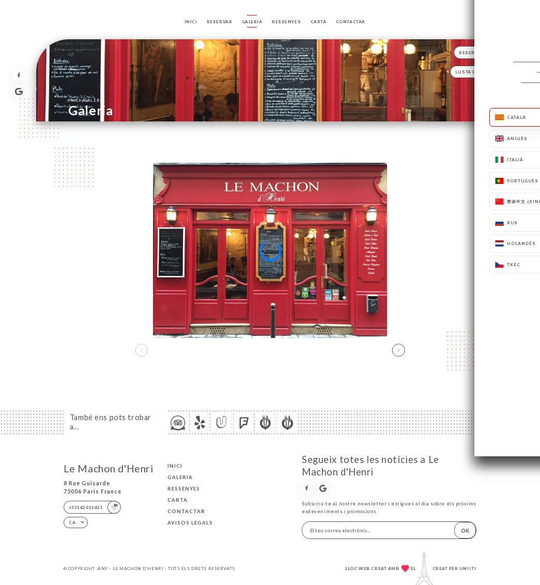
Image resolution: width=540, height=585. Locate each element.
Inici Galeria (86, 100)
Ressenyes (286, 21)
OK (465, 530)
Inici (190, 21)
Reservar (220, 21)
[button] (398, 350)
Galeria (252, 21)
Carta (319, 21)
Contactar (350, 21)
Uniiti (467, 568)
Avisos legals (190, 523)
